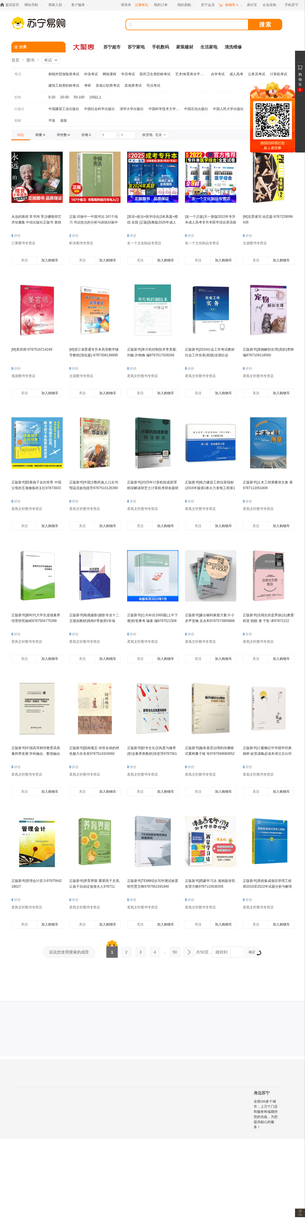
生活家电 (208, 47)
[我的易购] (186, 5)
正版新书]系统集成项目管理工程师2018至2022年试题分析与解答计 (267, 886)
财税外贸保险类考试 (63, 74)
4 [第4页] (154, 950)
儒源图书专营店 (23, 376)
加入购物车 (49, 260)
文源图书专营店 (255, 243)
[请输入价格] (109, 135)
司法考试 (153, 86)
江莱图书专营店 (23, 243)
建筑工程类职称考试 (63, 86)
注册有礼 (142, 5)
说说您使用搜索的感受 (69, 952)
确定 (254, 952)
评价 (16, 236)
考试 (48, 60)
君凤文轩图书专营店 (142, 376)
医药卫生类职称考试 (155, 74)
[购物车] (230, 5)
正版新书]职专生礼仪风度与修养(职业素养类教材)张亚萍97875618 (152, 753)
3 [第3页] (140, 950)
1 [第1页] (112, 950)
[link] (20, 134)
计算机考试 (278, 74)
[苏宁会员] (207, 5)
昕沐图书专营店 (81, 243)
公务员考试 (256, 74)
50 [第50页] (174, 950)
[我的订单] (163, 5)
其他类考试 (133, 86)
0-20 (51, 97)
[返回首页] (11, 5)
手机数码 (160, 47)
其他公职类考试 (108, 86)
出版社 (19, 109)
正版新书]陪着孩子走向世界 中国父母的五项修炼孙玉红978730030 (36, 488)
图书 (30, 60)
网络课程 (109, 74)
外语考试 (91, 74)
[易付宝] (252, 5)
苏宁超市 (112, 47)
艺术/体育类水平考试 (190, 74)
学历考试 (128, 74)
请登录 (126, 5)
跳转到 (221, 952)
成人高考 (236, 74)
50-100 (79, 97)
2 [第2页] (126, 950)
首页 (15, 60)
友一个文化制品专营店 (144, 243)
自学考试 (218, 74)
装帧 (17, 121)
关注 (24, 260)
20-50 (64, 97)
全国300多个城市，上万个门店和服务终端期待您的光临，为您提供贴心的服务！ (266, 1114)
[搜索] (191, 24)
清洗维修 (233, 47)
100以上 (95, 97)
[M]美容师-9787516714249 (31, 349)
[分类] (38, 47)
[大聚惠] (84, 47)
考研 (87, 86)
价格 (17, 97)
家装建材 (184, 47)
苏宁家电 (136, 47)
